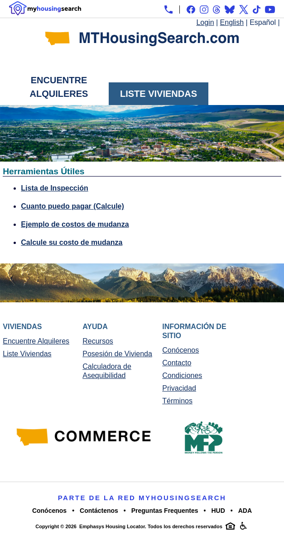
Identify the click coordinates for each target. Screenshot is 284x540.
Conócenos (180, 350)
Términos (177, 401)
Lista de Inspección (54, 188)
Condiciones (182, 375)
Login (205, 22)
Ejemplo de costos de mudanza (75, 224)
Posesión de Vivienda (117, 354)
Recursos (97, 341)
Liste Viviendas (158, 94)
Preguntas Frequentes (164, 510)
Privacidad (179, 388)
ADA (245, 510)
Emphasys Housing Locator (112, 526)
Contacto (176, 363)
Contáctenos (99, 510)
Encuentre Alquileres (59, 87)
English (232, 22)
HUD (218, 510)
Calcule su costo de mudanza (71, 242)
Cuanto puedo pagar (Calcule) (72, 206)
